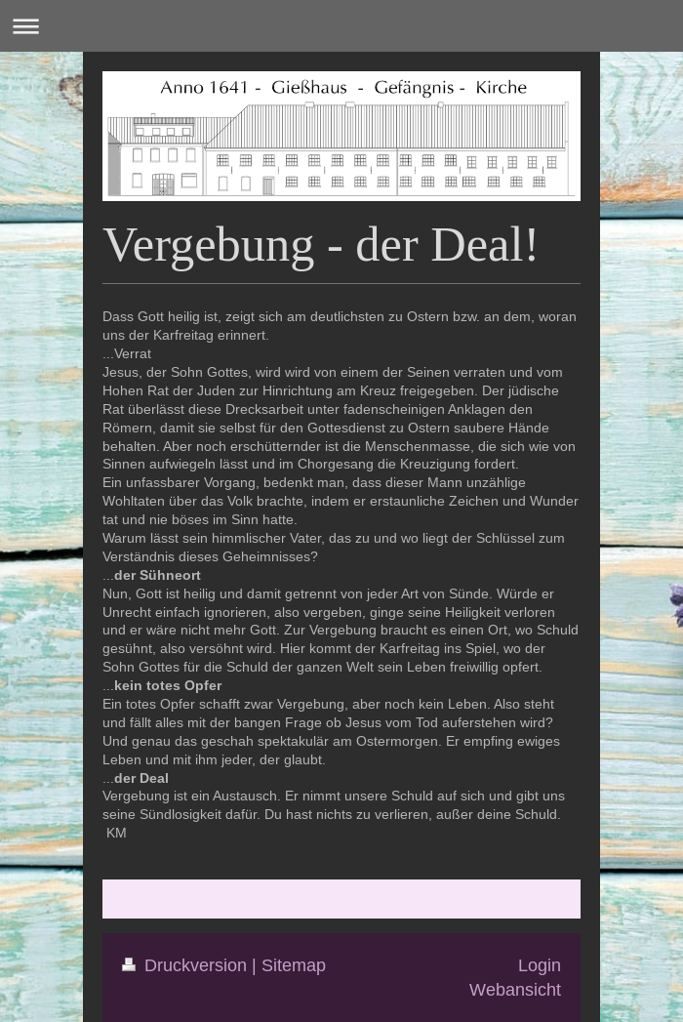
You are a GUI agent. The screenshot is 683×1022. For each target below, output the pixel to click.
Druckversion (187, 965)
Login (539, 965)
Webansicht (515, 989)
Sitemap (293, 965)
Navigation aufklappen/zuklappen (341, 26)
